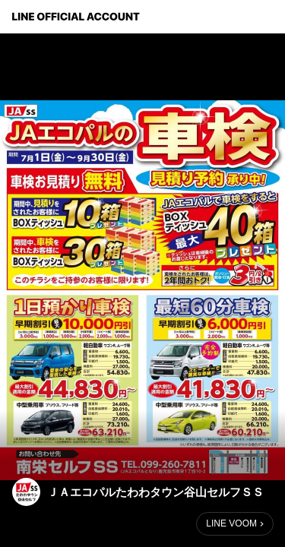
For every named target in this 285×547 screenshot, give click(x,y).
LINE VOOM (231, 523)
